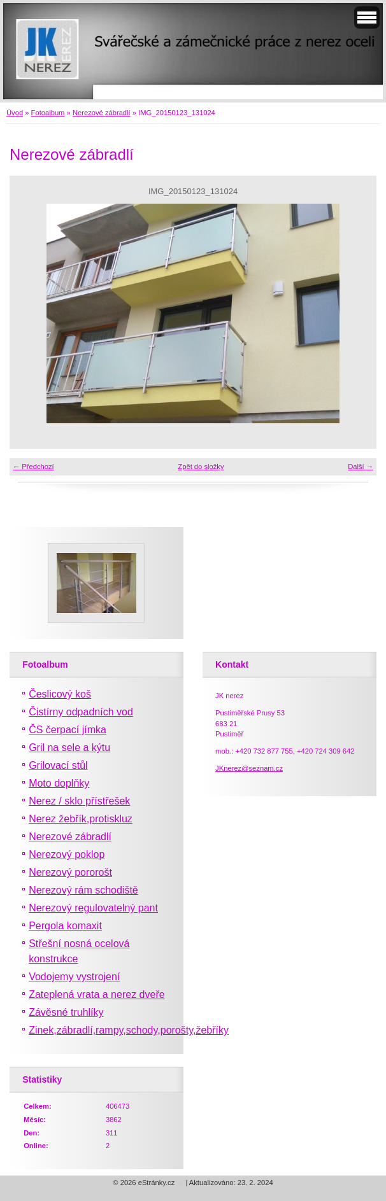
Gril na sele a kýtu (69, 747)
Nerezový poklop (66, 854)
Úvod (14, 112)
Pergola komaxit (65, 925)
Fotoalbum (48, 112)
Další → (360, 466)
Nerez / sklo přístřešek (79, 801)
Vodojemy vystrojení (74, 976)
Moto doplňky (59, 783)
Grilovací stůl (58, 765)
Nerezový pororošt (70, 872)
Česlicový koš (60, 694)
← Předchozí (33, 466)
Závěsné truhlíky (66, 1012)
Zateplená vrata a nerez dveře (96, 994)
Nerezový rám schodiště (83, 890)
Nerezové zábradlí (102, 112)
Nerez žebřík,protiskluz (80, 818)
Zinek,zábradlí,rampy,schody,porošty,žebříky (129, 1030)
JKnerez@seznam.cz (249, 768)
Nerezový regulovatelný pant (93, 908)
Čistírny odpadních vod (81, 711)
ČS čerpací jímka (67, 729)
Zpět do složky (201, 466)
